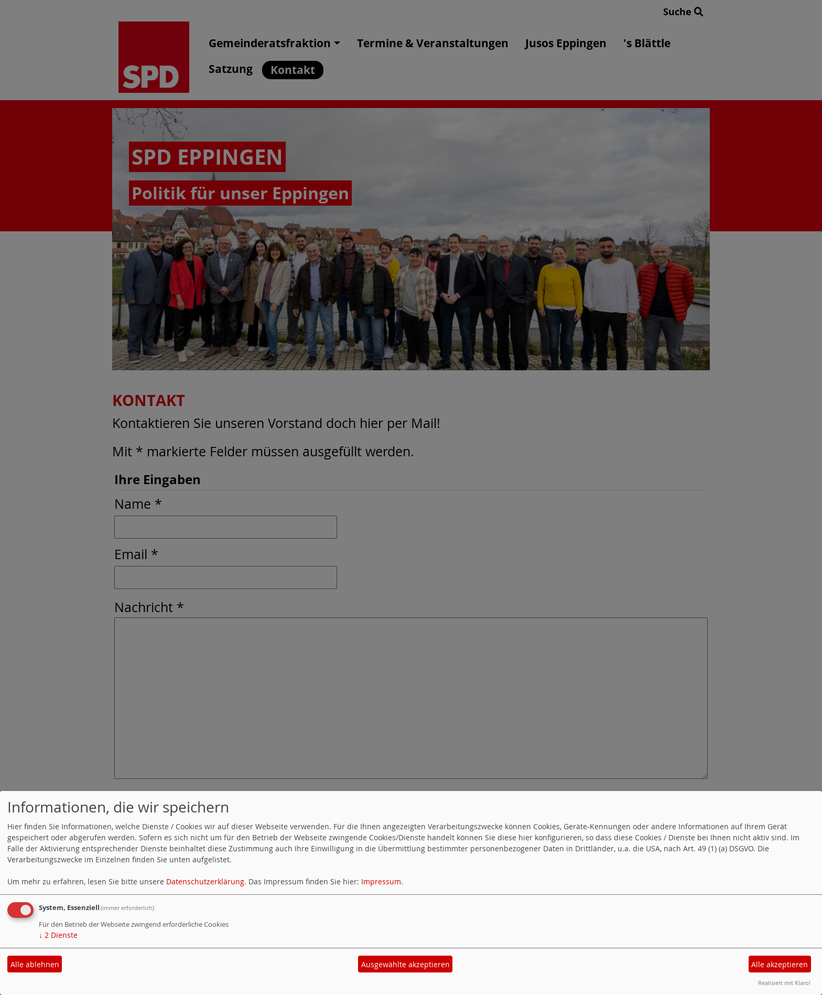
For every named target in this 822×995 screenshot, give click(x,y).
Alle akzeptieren (779, 964)
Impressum (381, 881)
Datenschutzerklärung (205, 881)
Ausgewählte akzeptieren (405, 964)
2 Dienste (58, 935)
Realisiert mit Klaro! (784, 983)
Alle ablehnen (34, 964)
